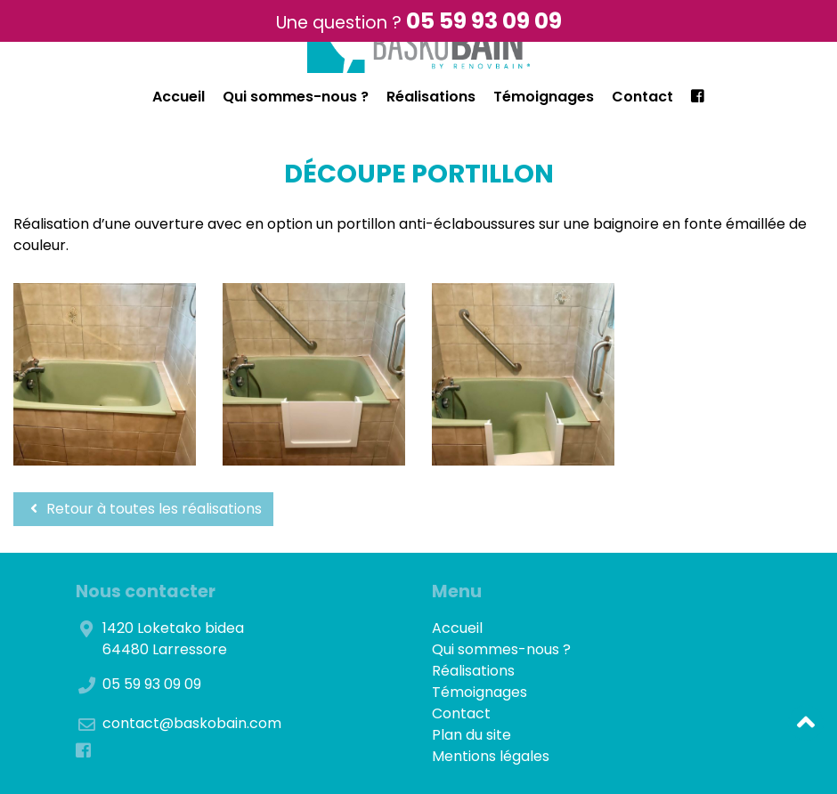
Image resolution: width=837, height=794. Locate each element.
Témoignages (543, 96)
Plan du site (471, 735)
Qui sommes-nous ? (296, 96)
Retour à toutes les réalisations (143, 508)
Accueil (178, 96)
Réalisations (430, 96)
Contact (642, 96)
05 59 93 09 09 (484, 20)
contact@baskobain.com (191, 723)
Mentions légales (490, 756)
